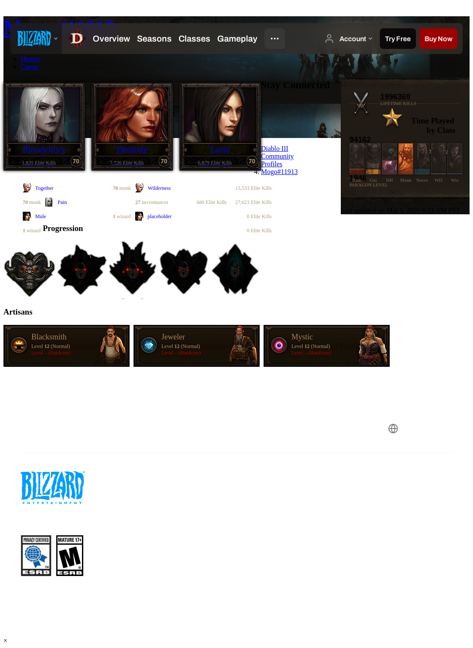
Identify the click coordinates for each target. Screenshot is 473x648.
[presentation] (36, 38)
